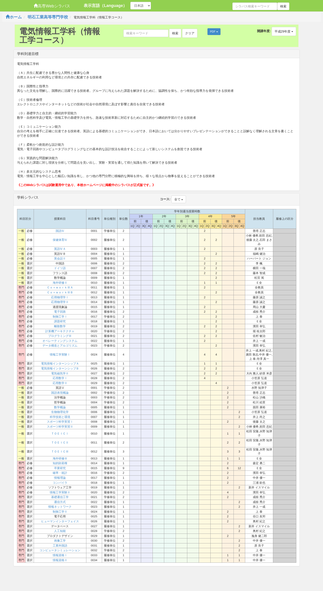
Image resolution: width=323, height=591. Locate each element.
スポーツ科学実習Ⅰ (60, 421)
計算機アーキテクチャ (59, 331)
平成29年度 (284, 31)
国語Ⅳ (60, 231)
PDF (214, 31)
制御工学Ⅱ (60, 511)
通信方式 (60, 502)
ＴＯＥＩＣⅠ (60, 433)
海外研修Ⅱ (60, 282)
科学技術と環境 (60, 417)
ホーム (14, 17)
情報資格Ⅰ (60, 555)
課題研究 (60, 321)
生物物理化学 (60, 412)
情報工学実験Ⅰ (60, 354)
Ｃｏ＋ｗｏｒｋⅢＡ (60, 287)
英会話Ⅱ (60, 258)
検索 (283, 6)
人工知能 (60, 531)
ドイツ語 (60, 268)
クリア (189, 33)
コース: (165, 199)
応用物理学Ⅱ (60, 302)
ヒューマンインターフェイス (60, 521)
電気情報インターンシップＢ (60, 368)
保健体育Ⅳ (60, 240)
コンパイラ (60, 482)
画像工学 (60, 540)
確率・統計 (60, 473)
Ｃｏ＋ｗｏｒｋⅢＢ (60, 292)
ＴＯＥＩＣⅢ (60, 451)
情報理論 (60, 477)
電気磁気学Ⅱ (60, 373)
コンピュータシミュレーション (59, 550)
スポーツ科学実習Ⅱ (60, 426)
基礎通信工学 (60, 497)
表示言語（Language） (105, 5)
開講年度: (264, 31)
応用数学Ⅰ (60, 378)
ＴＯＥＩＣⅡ (60, 442)
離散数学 (60, 326)
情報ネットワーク (60, 506)
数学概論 (60, 407)
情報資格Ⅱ (60, 560)
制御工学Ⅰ (60, 316)
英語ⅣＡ (60, 248)
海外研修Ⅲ (60, 458)
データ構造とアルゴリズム (59, 345)
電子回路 (60, 311)
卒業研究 (60, 468)
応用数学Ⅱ (60, 383)
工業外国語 (60, 545)
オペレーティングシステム (59, 341)
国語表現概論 (60, 392)
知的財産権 (60, 463)
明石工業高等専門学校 (48, 17)
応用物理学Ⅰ (60, 297)
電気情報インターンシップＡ (60, 363)
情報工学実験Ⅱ (60, 492)
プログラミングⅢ (60, 336)
